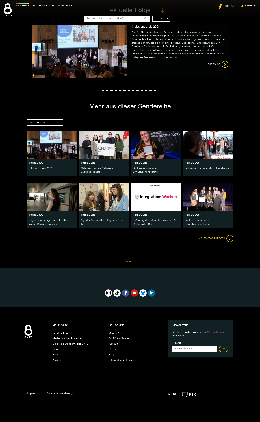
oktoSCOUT (37, 163)
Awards (57, 359)
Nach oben (130, 263)
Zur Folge (218, 64)
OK (223, 348)
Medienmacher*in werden (68, 338)
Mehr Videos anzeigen (215, 238)
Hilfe (55, 354)
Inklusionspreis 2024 (41, 168)
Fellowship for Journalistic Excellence (207, 168)
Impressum (33, 393)
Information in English (122, 359)
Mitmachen (47, 6)
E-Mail (177, 342)
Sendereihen (60, 332)
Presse (113, 349)
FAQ (111, 354)
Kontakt (113, 343)
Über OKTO (116, 332)
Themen (162, 19)
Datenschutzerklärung (59, 393)
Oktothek (23, 6)
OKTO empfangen (119, 338)
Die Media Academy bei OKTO (71, 343)
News (56, 349)
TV (35, 6)
